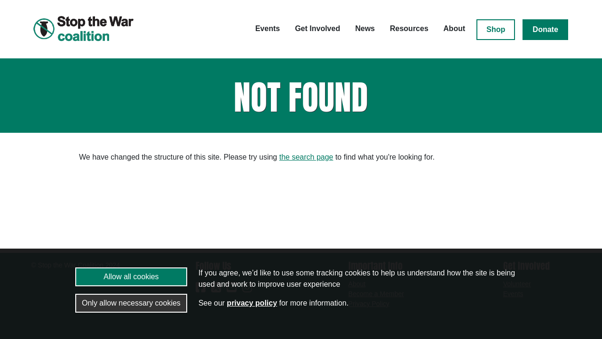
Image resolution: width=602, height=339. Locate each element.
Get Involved (317, 28)
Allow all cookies (130, 277)
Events (267, 28)
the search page (306, 157)
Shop (495, 29)
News (365, 28)
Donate (545, 29)
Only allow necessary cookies (131, 303)
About (454, 28)
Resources (409, 28)
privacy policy (252, 303)
